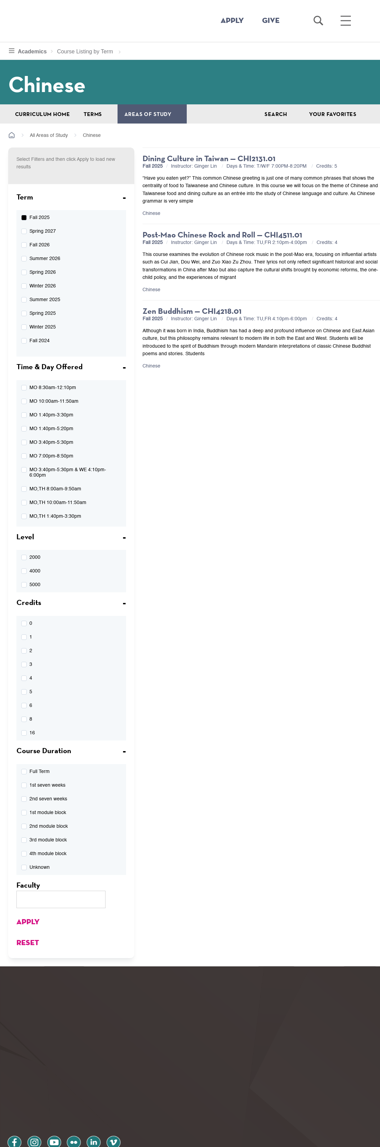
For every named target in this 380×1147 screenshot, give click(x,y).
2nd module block (48, 826)
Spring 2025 (42, 313)
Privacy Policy (31, 1110)
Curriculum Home (42, 114)
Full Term (39, 771)
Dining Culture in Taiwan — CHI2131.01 (209, 158)
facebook (14, 1092)
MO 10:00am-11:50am (53, 401)
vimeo (112, 1092)
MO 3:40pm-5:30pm (51, 442)
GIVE (271, 21)
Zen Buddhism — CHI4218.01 (192, 311)
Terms (93, 114)
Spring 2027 (42, 231)
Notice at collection (147, 1138)
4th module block (47, 853)
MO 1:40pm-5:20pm (51, 428)
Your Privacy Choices (212, 1138)
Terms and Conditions (99, 1110)
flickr (73, 1092)
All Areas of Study (49, 135)
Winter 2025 (42, 327)
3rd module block (48, 840)
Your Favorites (332, 114)
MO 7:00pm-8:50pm (51, 456)
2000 (34, 557)
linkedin (92, 1092)
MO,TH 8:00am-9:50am (55, 489)
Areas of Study (148, 114)
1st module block (47, 812)
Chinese (151, 213)
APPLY (232, 21)
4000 (34, 571)
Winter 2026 (42, 286)
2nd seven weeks (48, 799)
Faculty (28, 884)
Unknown (39, 867)
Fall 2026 (39, 245)
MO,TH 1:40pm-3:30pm (55, 516)
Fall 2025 (39, 217)
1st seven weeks (47, 785)
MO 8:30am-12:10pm (52, 387)
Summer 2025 (44, 299)
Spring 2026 (42, 272)
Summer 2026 (44, 258)
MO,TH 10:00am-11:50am (57, 502)
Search (276, 114)
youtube (53, 1092)
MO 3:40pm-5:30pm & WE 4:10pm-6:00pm (67, 472)
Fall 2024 (39, 340)
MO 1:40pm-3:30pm (51, 415)
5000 (34, 584)
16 (32, 733)
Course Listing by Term (83, 51)
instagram (33, 1092)
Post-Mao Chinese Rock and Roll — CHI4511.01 (222, 234)
